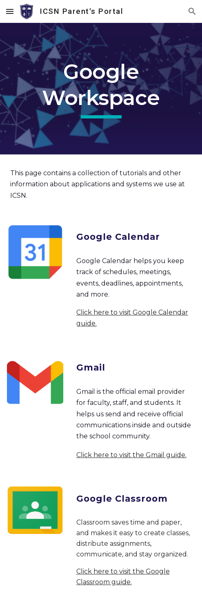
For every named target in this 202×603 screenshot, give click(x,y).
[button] (10, 11)
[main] (101, 89)
